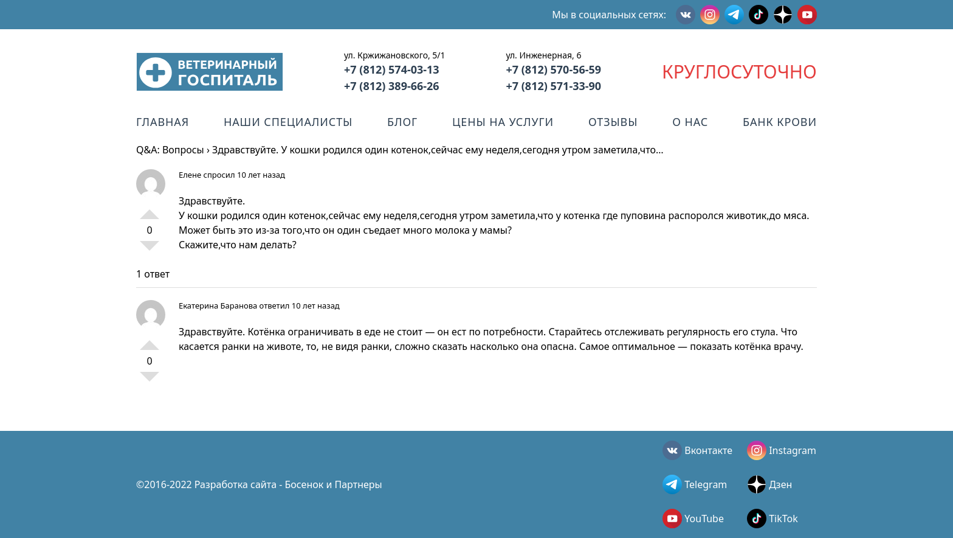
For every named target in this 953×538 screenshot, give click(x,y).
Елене (190, 174)
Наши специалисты (288, 121)
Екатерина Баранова (218, 305)
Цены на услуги (503, 121)
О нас (690, 121)
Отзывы (613, 121)
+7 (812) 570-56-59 (553, 69)
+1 (149, 209)
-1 (149, 250)
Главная (162, 121)
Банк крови (780, 121)
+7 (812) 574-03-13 (391, 69)
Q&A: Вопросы (170, 149)
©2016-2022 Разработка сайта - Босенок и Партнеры (259, 484)
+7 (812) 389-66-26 (391, 86)
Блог (402, 121)
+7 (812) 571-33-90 (553, 86)
